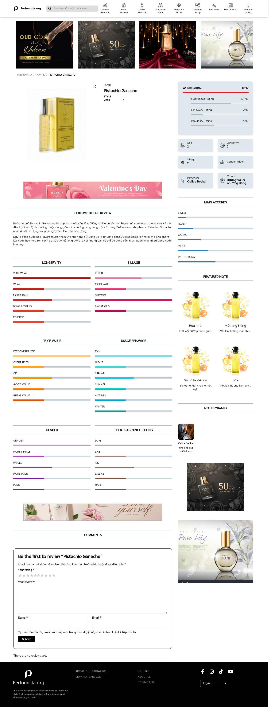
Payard (40, 75)
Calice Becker (186, 443)
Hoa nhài (195, 325)
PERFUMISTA (24, 75)
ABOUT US (144, 677)
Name (23, 617)
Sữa (235, 380)
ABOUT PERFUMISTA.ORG (90, 671)
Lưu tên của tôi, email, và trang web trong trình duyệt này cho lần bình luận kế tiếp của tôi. (80, 632)
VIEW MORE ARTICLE (88, 677)
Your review (26, 582)
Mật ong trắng (235, 325)
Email (96, 617)
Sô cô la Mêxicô (195, 380)
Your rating (26, 569)
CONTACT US (146, 682)
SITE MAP (143, 671)
